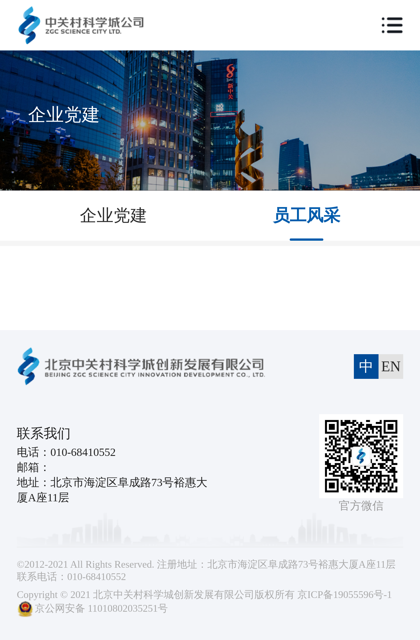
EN (390, 366)
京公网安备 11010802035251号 (92, 608)
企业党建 (113, 215)
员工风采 (306, 215)
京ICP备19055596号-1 (344, 594)
